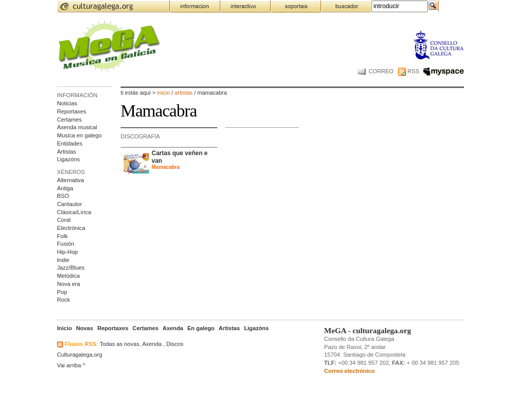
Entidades (69, 143)
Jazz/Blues (70, 268)
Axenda (151, 344)
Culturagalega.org (79, 355)
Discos (175, 344)
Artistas (66, 152)
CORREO (375, 71)
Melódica (68, 276)
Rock (63, 300)
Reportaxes (71, 111)
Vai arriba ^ (71, 365)
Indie (63, 260)
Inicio (163, 93)
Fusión (65, 244)
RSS (408, 71)
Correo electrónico (349, 371)
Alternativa (70, 180)
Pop (62, 292)
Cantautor (69, 204)
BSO (63, 196)
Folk (62, 236)
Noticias (67, 103)
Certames (69, 119)
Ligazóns (68, 159)
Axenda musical (77, 127)
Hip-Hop (67, 252)
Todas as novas (119, 344)
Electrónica (71, 228)
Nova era (68, 284)
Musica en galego (79, 135)
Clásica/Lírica (74, 212)
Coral (64, 220)
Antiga (65, 188)
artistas (184, 93)
